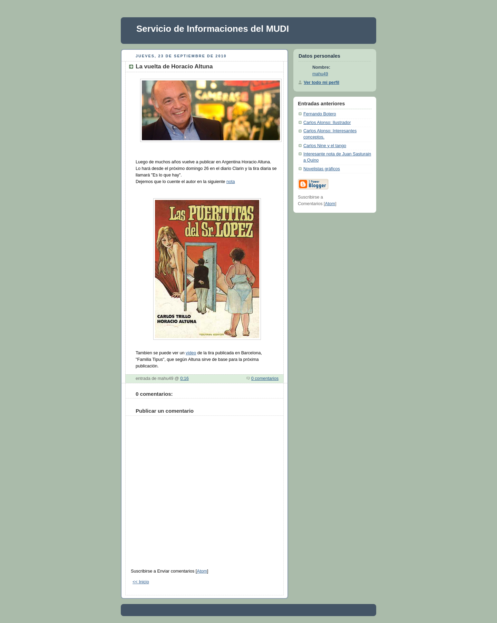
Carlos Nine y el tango (324, 145)
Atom (202, 571)
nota (230, 181)
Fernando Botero (319, 114)
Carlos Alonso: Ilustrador (327, 122)
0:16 (184, 378)
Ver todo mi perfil (321, 82)
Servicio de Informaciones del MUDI (212, 28)
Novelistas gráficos (321, 168)
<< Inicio (141, 581)
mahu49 (320, 73)
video (191, 353)
